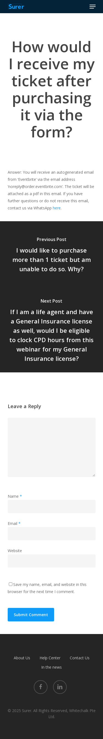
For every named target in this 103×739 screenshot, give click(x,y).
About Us (22, 657)
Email (14, 523)
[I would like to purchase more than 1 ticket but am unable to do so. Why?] (51, 255)
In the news (51, 667)
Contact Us (80, 657)
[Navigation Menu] (93, 6)
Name (15, 496)
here (57, 208)
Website (15, 550)
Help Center (50, 657)
